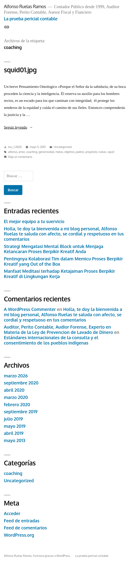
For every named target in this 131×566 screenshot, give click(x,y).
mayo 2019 (15, 426)
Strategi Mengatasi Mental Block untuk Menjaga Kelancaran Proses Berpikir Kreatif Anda (53, 249)
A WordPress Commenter (30, 309)
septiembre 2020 (21, 383)
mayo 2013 (14, 440)
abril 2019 (14, 433)
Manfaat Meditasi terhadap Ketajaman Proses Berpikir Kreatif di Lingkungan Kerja (59, 273)
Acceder (12, 513)
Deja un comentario (20, 157)
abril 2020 (14, 390)
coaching (31, 152)
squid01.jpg (20, 70)
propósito (91, 152)
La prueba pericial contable (30, 18)
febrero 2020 (17, 404)
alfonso (12, 152)
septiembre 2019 (21, 411)
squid (110, 152)
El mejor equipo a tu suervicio (34, 221)
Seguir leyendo (18, 127)
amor (21, 152)
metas (59, 152)
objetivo (69, 152)
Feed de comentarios (25, 527)
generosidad (46, 152)
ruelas (102, 152)
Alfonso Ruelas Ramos (25, 6)
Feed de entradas (21, 520)
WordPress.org (19, 535)
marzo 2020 (16, 397)
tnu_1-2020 (15, 147)
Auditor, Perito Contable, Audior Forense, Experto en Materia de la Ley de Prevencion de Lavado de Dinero (58, 329)
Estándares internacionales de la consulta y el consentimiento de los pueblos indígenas (51, 340)
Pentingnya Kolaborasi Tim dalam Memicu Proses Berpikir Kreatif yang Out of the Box (63, 261)
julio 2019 (13, 419)
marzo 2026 (16, 375)
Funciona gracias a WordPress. (52, 556)
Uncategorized (63, 147)
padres (80, 152)
